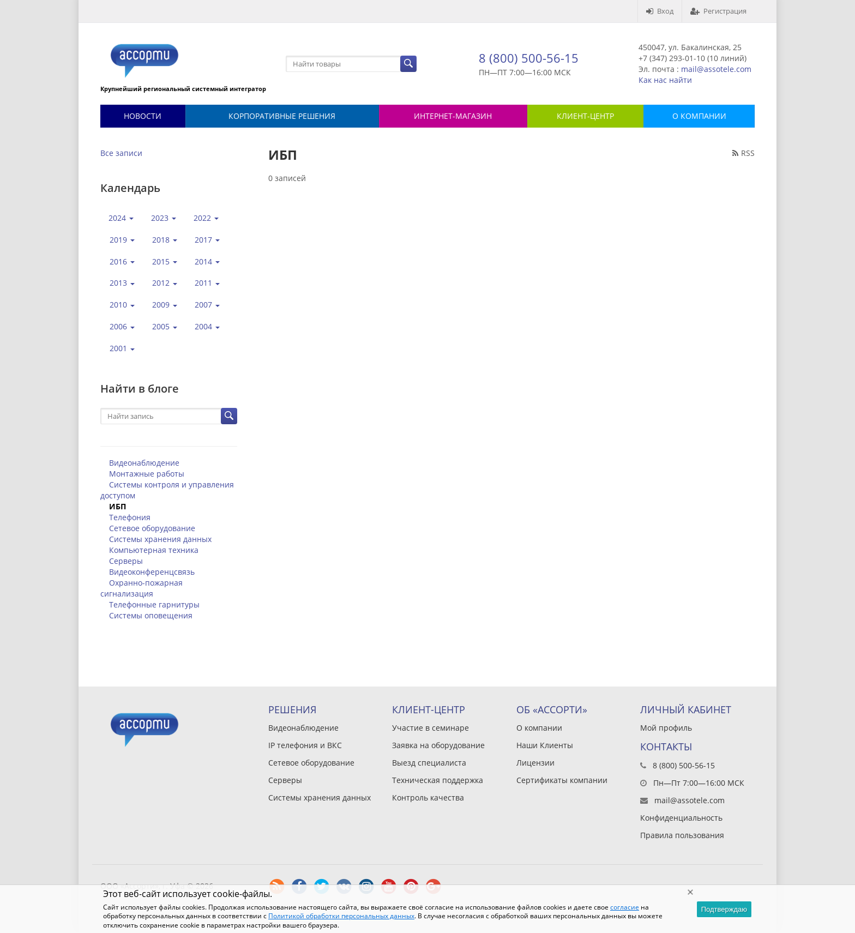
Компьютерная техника (153, 550)
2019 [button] (122, 239)
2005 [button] (164, 326)
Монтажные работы (146, 473)
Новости (142, 116)
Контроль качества (428, 797)
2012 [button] (164, 283)
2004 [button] (207, 326)
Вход (659, 11)
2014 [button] (207, 261)
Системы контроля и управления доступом (167, 490)
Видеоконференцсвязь (152, 572)
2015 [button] (164, 261)
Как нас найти (665, 80)
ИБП (117, 506)
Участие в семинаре (430, 728)
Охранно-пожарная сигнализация (141, 588)
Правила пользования (682, 835)
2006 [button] (122, 326)
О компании (539, 728)
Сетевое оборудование (152, 528)
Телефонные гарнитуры (154, 604)
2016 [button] (122, 261)
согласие (624, 907)
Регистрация (718, 11)
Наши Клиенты (544, 745)
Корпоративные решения (281, 116)
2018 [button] (164, 239)
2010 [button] (122, 304)
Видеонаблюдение (144, 463)
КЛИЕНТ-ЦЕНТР (585, 116)
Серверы (126, 561)
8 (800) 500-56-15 (529, 58)
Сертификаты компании (561, 780)
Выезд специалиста (429, 762)
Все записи (121, 153)
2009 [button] (164, 304)
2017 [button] (207, 239)
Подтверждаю (724, 909)
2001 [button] (122, 348)
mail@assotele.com (716, 69)
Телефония (129, 517)
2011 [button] (207, 283)
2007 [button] (207, 304)
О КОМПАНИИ (699, 116)
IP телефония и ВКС (305, 745)
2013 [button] (122, 283)
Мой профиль (666, 728)
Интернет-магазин (453, 116)
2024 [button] (121, 218)
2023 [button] (163, 218)
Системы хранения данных (160, 539)
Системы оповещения (150, 615)
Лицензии (535, 762)
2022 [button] (206, 218)
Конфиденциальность (681, 817)
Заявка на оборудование (438, 745)
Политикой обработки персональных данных (341, 915)
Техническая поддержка (437, 780)
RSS (743, 153)
